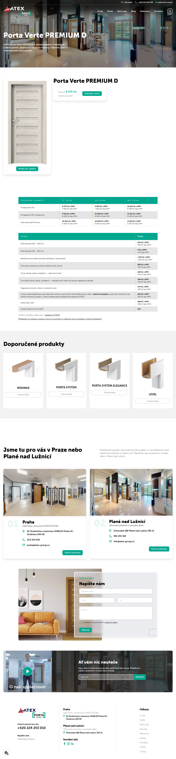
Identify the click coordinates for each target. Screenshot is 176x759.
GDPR (142, 747)
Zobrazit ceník (92, 93)
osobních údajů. (111, 622)
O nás (100, 11)
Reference (145, 11)
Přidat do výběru (27, 169)
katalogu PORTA (52, 315)
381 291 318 (120, 536)
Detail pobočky (72, 552)
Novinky (143, 729)
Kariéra (143, 738)
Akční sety (122, 11)
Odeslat (85, 630)
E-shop (143, 751)
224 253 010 (33, 539)
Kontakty (158, 11)
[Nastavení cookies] (6, 752)
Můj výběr (128, 2)
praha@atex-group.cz (38, 545)
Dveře (110, 11)
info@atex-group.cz (124, 541)
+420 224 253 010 (145, 2)
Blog (133, 11)
